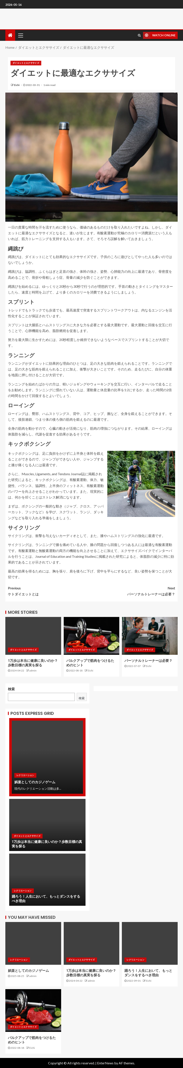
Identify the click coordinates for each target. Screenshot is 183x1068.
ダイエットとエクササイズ (26, 63)
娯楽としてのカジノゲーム (34, 782)
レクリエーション (25, 775)
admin (33, 670)
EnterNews (105, 1063)
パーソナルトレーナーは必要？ (133, 590)
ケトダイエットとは (50, 590)
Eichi (17, 85)
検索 (11, 689)
